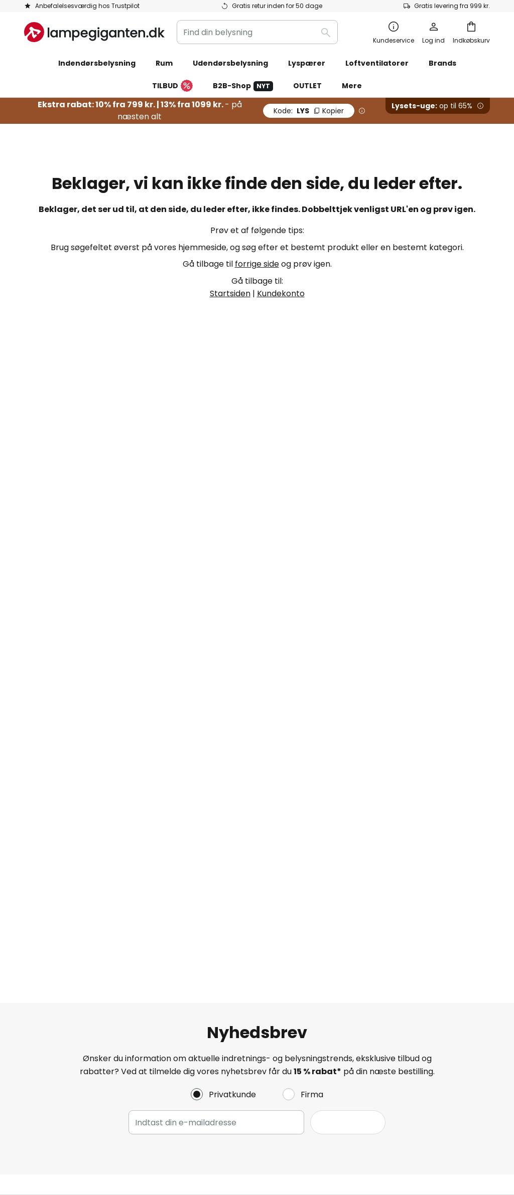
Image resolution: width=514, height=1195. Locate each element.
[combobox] (257, 32)
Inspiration (203, 823)
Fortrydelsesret (372, 736)
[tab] (98, 750)
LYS (309, 111)
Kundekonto (281, 293)
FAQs (34, 701)
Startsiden (230, 293)
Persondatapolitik (74, 1113)
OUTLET (307, 86)
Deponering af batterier (335, 1113)
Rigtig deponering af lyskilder (421, 1113)
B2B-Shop (243, 86)
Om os (195, 701)
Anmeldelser (208, 788)
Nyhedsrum (253, 823)
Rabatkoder (206, 805)
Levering (40, 770)
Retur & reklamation (64, 805)
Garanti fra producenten (73, 823)
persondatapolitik (359, 611)
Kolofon (356, 753)
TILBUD (172, 86)
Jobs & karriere (213, 770)
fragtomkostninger (328, 1143)
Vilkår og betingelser (382, 718)
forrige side (257, 264)
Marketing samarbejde (228, 718)
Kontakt (40, 718)
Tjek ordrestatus (56, 736)
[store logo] (94, 32)
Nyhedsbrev (206, 736)
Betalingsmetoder (59, 753)
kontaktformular (180, 611)
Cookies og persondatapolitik (399, 701)
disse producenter (351, 531)
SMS (191, 753)
